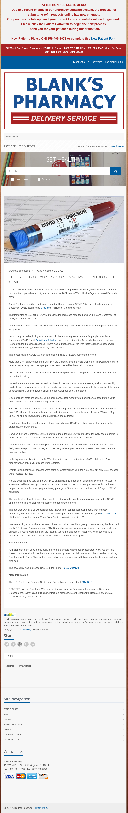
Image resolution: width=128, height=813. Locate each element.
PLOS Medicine (71, 568)
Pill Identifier (95, 62)
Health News (20, 179)
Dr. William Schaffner (46, 340)
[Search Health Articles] (58, 171)
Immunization (25, 666)
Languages (79, 62)
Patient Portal (11, 709)
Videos (44, 179)
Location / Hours (114, 62)
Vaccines (10, 666)
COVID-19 (87, 582)
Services (8, 719)
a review (45, 307)
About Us (8, 714)
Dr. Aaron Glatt (109, 513)
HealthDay (26, 629)
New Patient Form (103, 38)
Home (81, 146)
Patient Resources (97, 146)
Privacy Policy (11, 740)
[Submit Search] (116, 171)
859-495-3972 (56, 38)
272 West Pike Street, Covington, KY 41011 (29, 48)
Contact (8, 729)
